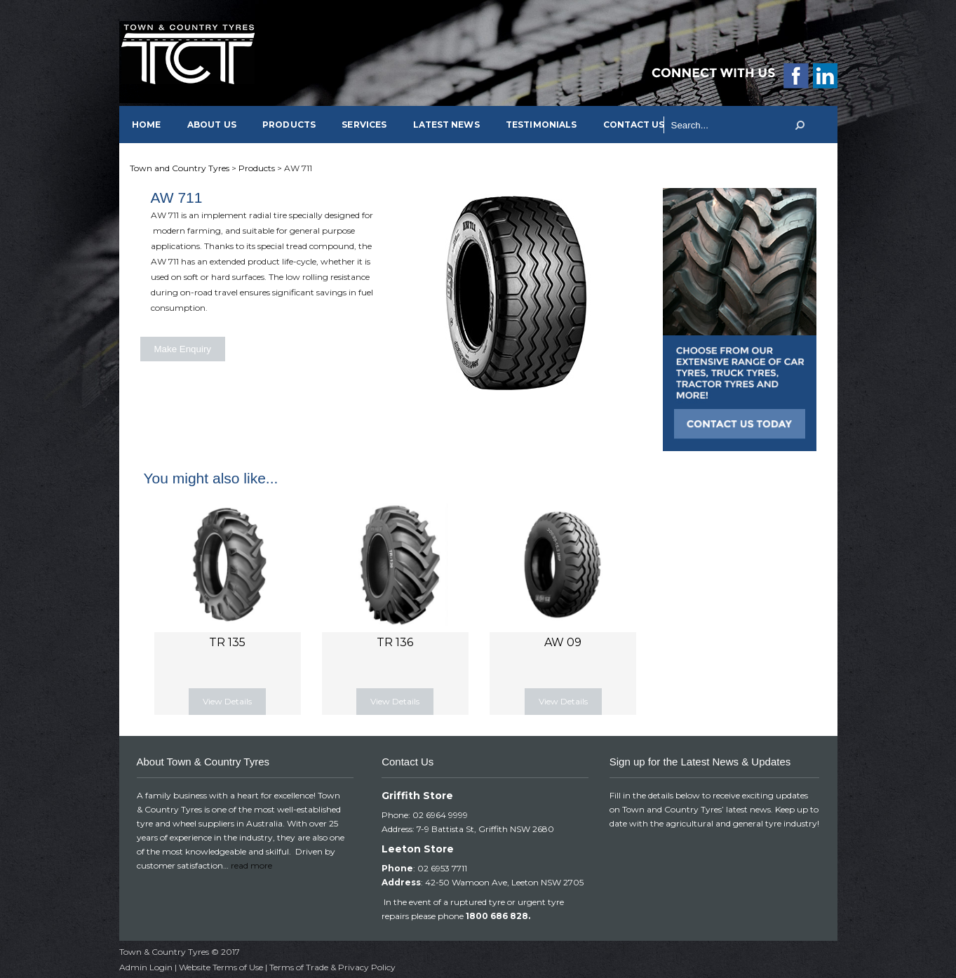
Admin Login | (149, 967)
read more (251, 865)
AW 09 (562, 642)
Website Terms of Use (221, 967)
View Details (227, 701)
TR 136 (395, 642)
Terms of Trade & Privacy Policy (332, 967)
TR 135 (227, 642)
